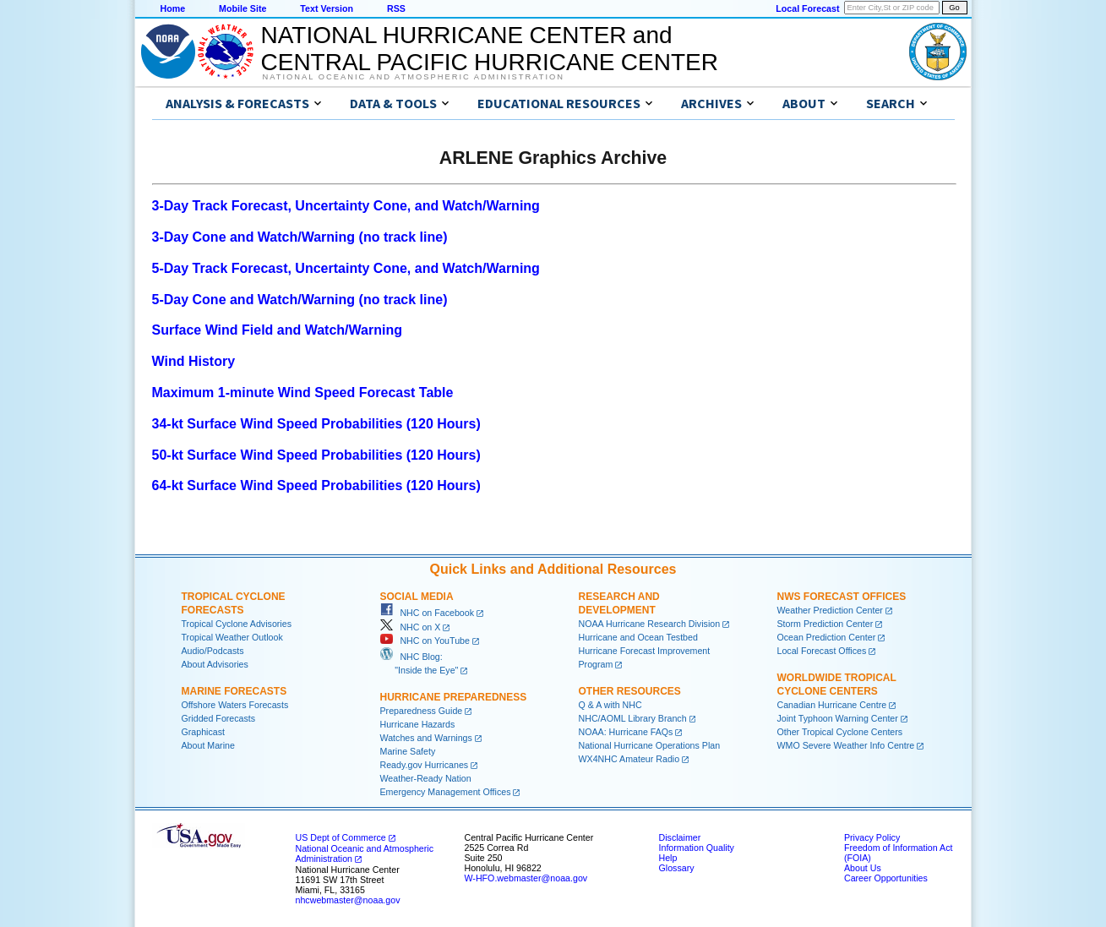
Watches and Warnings (426, 738)
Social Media (417, 597)
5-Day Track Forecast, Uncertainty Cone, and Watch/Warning (346, 268)
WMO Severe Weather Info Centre (846, 745)
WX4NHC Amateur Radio (629, 759)
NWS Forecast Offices (842, 597)
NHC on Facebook (427, 613)
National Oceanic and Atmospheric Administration (413, 77)
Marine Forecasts (234, 691)
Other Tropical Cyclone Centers (840, 732)
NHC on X (410, 627)
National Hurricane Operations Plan (650, 745)
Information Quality (696, 847)
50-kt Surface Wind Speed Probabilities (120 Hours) (316, 455)
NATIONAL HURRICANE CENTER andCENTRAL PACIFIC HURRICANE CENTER (489, 48)
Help (668, 858)
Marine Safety (408, 751)
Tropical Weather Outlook (232, 637)
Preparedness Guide (421, 711)
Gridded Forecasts (219, 718)
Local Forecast (807, 8)
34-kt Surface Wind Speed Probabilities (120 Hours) (316, 424)
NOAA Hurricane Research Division (650, 624)
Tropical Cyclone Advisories (237, 624)
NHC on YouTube (425, 640)
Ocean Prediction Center (826, 637)
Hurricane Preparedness (453, 697)
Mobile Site (242, 8)
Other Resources (630, 691)
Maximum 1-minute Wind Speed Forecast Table (303, 392)
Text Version (326, 8)
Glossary (677, 868)
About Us (862, 868)
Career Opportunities (886, 878)
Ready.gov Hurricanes (424, 765)
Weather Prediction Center (830, 610)
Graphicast (204, 732)
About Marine (208, 745)
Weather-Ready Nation (425, 778)
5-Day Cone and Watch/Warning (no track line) (300, 299)
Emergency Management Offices (445, 792)
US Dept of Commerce (341, 837)
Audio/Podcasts (213, 651)
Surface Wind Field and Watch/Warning (277, 330)
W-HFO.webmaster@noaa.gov (526, 878)
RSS (396, 8)
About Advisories (215, 664)
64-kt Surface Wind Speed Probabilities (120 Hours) (316, 485)
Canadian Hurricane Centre (832, 705)
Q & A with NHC (610, 705)
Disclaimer (680, 837)
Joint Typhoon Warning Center (837, 718)
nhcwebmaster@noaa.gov (348, 900)
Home (173, 8)
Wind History (194, 361)
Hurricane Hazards (417, 724)
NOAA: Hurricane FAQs (626, 732)
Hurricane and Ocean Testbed (638, 637)
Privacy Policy (872, 837)
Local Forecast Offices (822, 651)
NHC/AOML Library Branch (633, 718)
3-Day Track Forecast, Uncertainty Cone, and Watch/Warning (346, 206)
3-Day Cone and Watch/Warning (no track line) (300, 237)
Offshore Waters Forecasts (235, 705)
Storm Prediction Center (825, 624)
